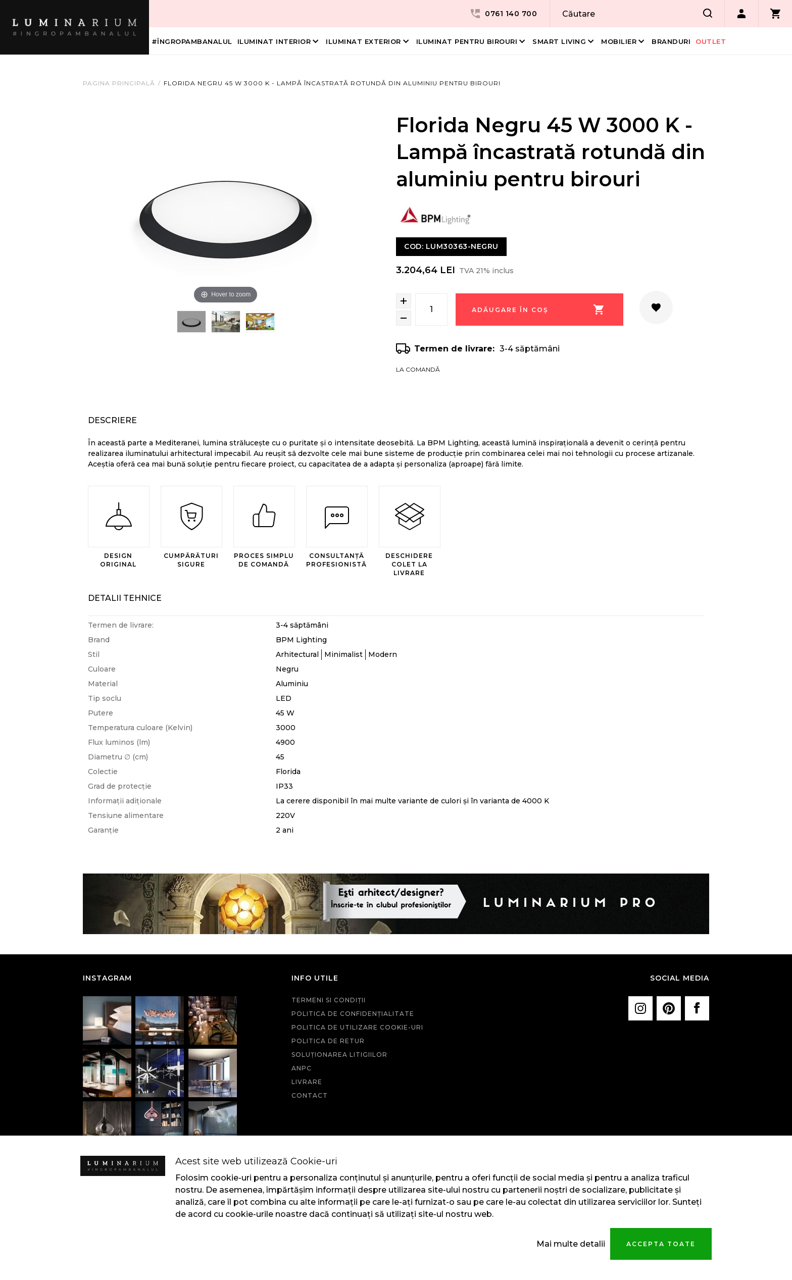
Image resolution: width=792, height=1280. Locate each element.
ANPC (301, 1068)
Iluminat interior (274, 41)
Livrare (306, 1082)
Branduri (671, 41)
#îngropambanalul (192, 41)
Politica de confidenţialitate (352, 1013)
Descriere (112, 420)
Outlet (711, 41)
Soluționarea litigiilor (339, 1054)
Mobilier (618, 41)
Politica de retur (328, 1041)
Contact (309, 1095)
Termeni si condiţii (328, 1000)
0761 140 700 (503, 13)
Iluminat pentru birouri (467, 41)
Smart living (559, 41)
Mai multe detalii (570, 1244)
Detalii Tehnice (125, 598)
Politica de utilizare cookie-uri (357, 1027)
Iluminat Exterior (363, 41)
